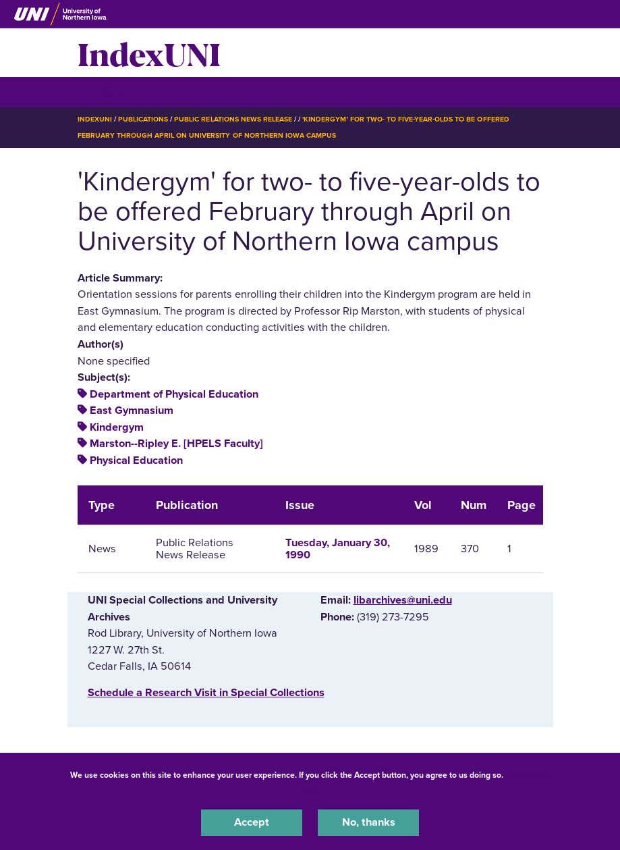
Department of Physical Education (174, 394)
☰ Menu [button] (101, 91)
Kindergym (117, 427)
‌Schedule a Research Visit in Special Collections (206, 692)
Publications (143, 119)
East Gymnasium (131, 410)
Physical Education (136, 460)
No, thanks (368, 822)
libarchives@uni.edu (403, 600)
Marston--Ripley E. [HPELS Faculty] (176, 443)
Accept (251, 822)
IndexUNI (149, 53)
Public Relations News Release (233, 119)
